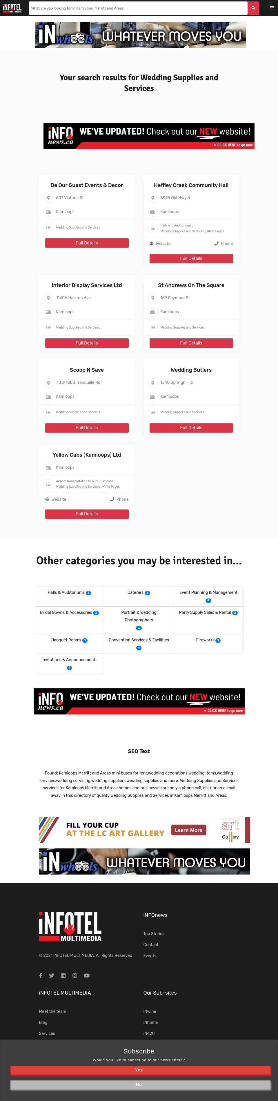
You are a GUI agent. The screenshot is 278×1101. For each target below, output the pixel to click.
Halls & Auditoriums (66, 592)
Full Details (87, 243)
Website (163, 243)
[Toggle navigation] (275, 8)
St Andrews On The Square (191, 285)
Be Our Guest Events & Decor (87, 185)
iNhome (150, 1022)
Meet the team (52, 1011)
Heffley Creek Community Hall (191, 185)
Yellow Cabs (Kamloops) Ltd (87, 455)
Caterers (136, 592)
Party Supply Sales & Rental (205, 612)
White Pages (215, 231)
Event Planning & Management (208, 592)
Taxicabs (107, 481)
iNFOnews (155, 915)
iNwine (149, 1011)
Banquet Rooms (66, 640)
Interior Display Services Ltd (87, 285)
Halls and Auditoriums (176, 225)
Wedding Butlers (191, 370)
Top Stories (153, 933)
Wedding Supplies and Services (78, 227)
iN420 (149, 1033)
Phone (224, 243)
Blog (43, 1022)
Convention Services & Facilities (139, 640)
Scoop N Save (87, 370)
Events (150, 955)
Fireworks (205, 640)
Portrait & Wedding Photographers (139, 616)
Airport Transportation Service (77, 481)
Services (47, 1033)
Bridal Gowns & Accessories (66, 612)
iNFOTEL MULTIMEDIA (73, 955)
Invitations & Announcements (69, 659)
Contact (151, 944)
